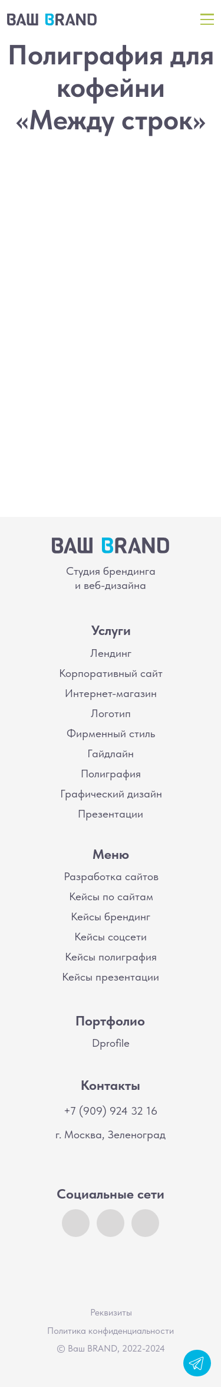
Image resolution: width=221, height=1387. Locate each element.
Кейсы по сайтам (111, 896)
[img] (52, 19)
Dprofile (111, 1043)
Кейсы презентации (110, 977)
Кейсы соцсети (110, 936)
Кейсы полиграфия (111, 956)
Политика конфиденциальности (110, 1330)
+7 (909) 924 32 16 (110, 1111)
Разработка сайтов (111, 876)
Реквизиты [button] (111, 1312)
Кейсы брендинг (110, 916)
